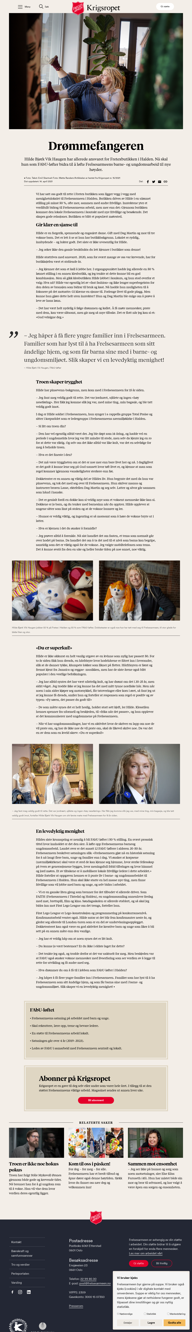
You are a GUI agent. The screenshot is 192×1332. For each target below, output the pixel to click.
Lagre (151, 1322)
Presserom (76, 1306)
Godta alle (174, 1322)
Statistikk (151, 1313)
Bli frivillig (161, 1263)
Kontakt (16, 1242)
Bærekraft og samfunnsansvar (22, 1253)
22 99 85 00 (88, 1279)
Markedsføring (177, 1313)
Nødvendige (126, 1313)
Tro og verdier (20, 1265)
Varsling (16, 1283)
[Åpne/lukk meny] (24, 6)
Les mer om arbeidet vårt (145, 1253)
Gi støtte (139, 1263)
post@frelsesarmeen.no (95, 1283)
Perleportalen (20, 1274)
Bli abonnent (96, 1100)
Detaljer (128, 1322)
